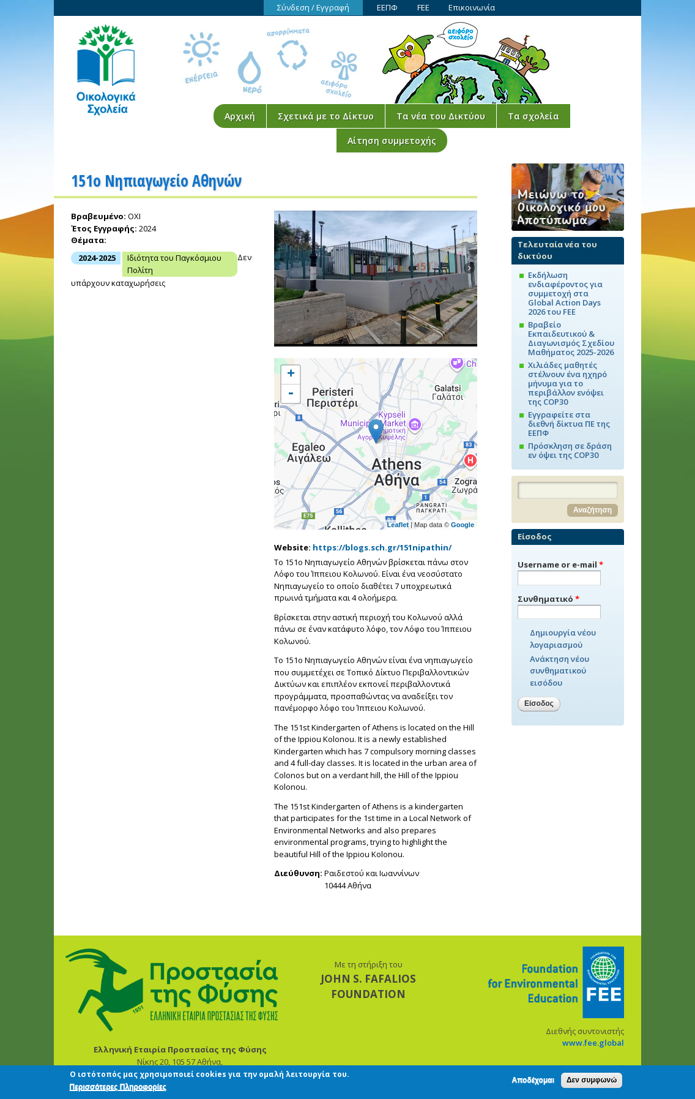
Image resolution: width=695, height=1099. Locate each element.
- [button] (290, 393)
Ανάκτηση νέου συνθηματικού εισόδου (559, 670)
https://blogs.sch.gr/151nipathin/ (382, 547)
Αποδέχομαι (533, 1082)
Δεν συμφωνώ (592, 1082)
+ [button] (291, 375)
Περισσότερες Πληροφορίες (118, 1088)
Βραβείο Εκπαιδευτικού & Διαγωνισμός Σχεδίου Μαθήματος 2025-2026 (571, 338)
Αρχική (240, 116)
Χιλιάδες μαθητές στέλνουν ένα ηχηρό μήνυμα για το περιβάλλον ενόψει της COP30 (567, 383)
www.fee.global (593, 1042)
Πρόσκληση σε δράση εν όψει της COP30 (570, 450)
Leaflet (398, 524)
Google (462, 524)
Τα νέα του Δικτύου (440, 116)
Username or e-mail (560, 564)
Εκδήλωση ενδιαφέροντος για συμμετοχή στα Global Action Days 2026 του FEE (565, 293)
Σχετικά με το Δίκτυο (326, 116)
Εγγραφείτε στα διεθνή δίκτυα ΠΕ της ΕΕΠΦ (569, 423)
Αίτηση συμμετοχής (392, 140)
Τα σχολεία (533, 116)
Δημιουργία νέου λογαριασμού (563, 638)
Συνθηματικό (548, 598)
